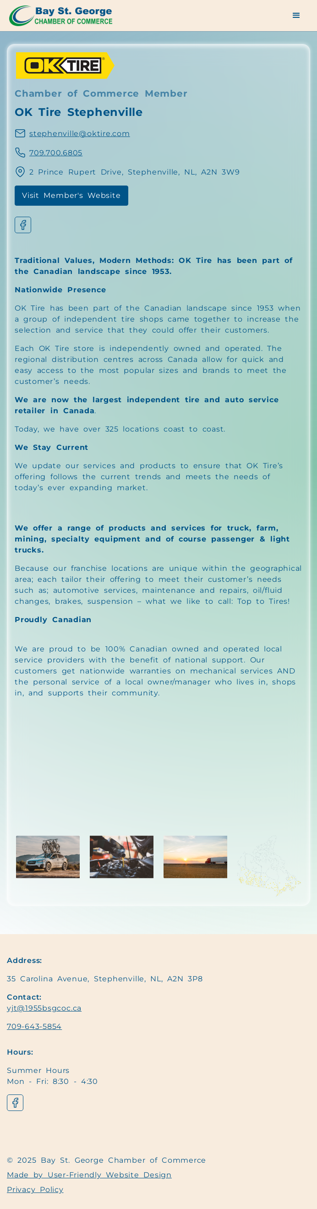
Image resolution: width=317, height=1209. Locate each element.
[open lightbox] (48, 857)
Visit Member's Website (71, 195)
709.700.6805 (55, 152)
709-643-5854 (34, 1026)
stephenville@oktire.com (79, 133)
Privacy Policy (35, 1189)
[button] (296, 16)
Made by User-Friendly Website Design (89, 1175)
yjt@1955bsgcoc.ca (44, 1008)
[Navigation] (66, 15)
